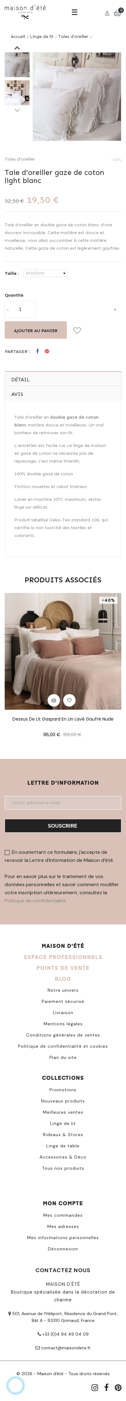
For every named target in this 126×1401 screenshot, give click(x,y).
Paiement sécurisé (63, 1001)
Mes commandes (63, 1215)
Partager (37, 352)
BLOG (63, 978)
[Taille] (45, 273)
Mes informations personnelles (63, 1237)
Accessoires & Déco (63, 1157)
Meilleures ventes (63, 1112)
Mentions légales (63, 1024)
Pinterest (47, 352)
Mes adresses (63, 1226)
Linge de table (63, 1146)
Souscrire (62, 825)
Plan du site (63, 1057)
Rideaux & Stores (63, 1134)
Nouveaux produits (63, 1101)
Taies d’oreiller (20, 159)
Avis (17, 394)
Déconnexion (63, 1249)
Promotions (63, 1090)
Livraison (63, 1012)
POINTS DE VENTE (63, 967)
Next (17, 48)
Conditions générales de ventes (63, 1035)
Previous (17, 110)
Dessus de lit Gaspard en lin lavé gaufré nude (63, 719)
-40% (116, 159)
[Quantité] (20, 309)
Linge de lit (63, 1123)
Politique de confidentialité (35, 900)
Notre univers (63, 990)
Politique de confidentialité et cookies (63, 1046)
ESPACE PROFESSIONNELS (63, 957)
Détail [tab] (20, 380)
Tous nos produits (63, 1168)
